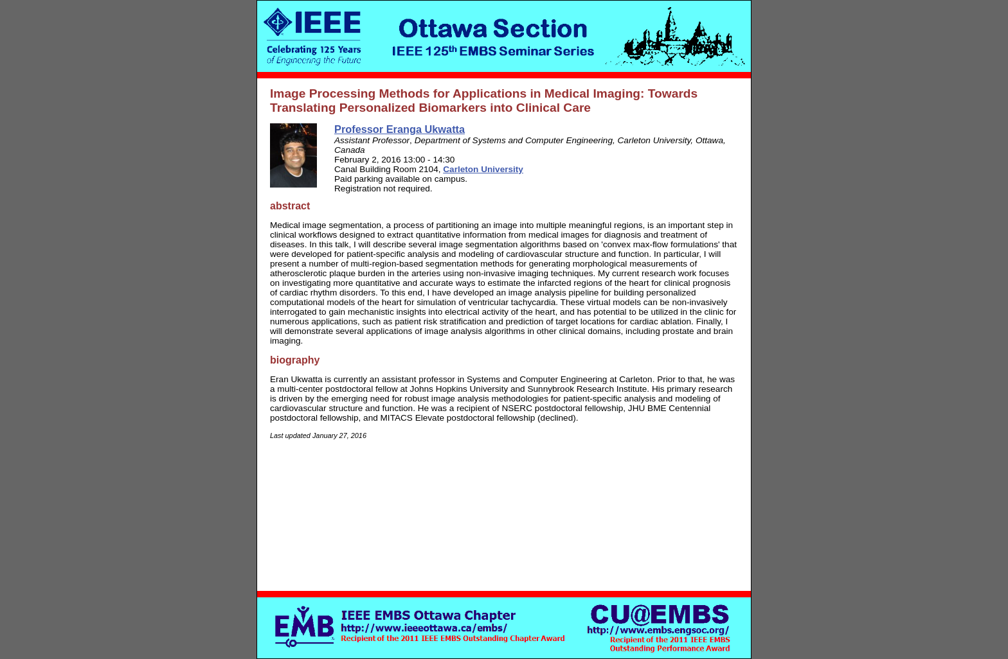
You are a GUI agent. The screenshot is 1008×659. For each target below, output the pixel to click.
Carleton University (483, 169)
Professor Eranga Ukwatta (399, 129)
